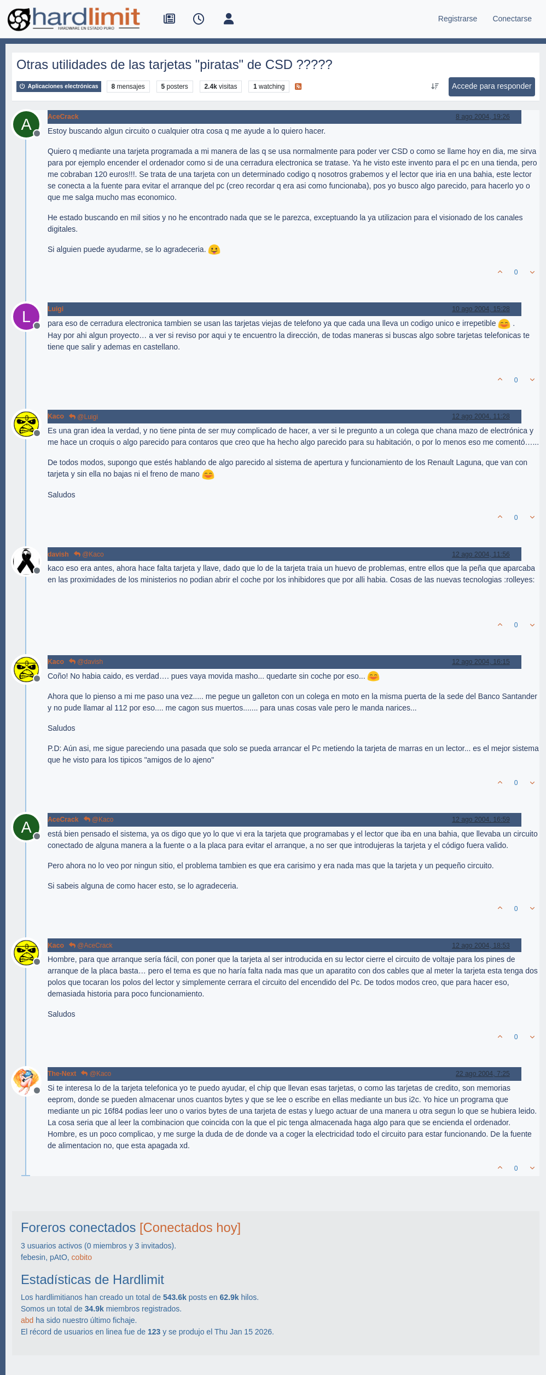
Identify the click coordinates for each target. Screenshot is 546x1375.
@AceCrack (91, 945)
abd (27, 1320)
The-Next (62, 1074)
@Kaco (89, 554)
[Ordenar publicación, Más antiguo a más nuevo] (435, 86)
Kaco (56, 416)
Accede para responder (492, 86)
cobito (82, 1257)
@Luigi (83, 417)
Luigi (55, 309)
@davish (86, 662)
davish (58, 554)
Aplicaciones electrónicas (58, 86)
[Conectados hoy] (190, 1227)
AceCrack (63, 117)
